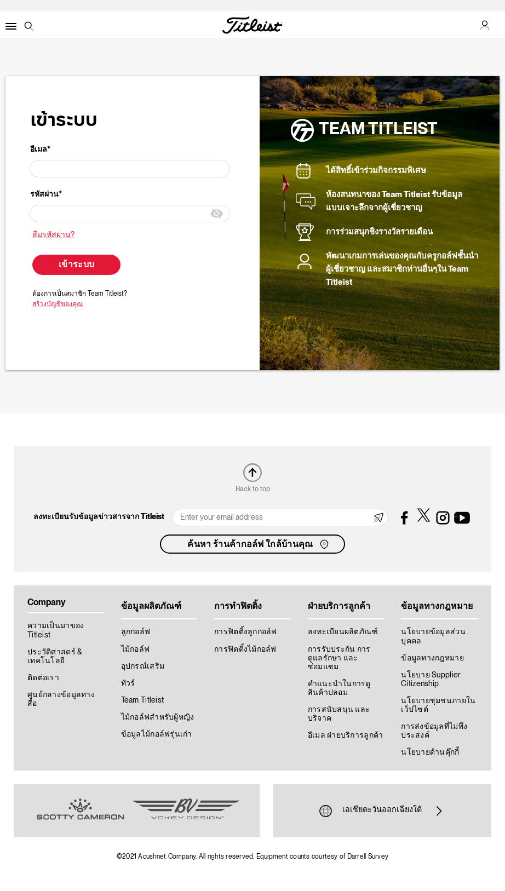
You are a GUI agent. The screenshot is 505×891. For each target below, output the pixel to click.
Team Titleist (142, 700)
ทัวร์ (128, 683)
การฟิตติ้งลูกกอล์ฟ (245, 632)
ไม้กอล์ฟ (135, 649)
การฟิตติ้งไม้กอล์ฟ (245, 649)
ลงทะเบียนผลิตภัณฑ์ (343, 632)
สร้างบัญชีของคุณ (57, 304)
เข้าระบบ (76, 265)
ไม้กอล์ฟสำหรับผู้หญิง (157, 717)
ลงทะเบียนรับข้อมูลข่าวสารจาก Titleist (98, 517)
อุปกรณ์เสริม (143, 666)
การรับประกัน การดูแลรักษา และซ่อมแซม (339, 658)
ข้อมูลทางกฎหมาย (432, 658)
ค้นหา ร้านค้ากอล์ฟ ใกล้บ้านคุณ (258, 544)
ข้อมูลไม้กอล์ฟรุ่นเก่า (156, 734)
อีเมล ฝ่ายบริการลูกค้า (345, 735)
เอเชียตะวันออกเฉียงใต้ (382, 811)
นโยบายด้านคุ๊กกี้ (430, 752)
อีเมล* (40, 149)
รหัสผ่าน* (46, 194)
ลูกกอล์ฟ (136, 632)
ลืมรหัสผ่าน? (53, 235)
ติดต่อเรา (43, 678)
